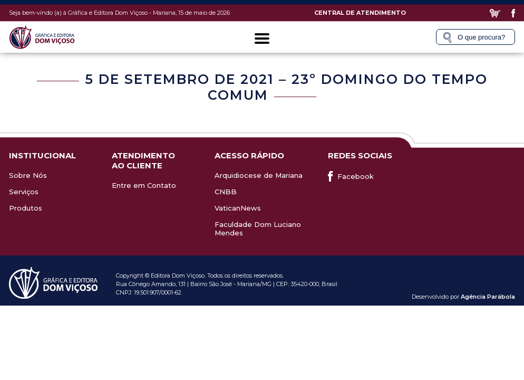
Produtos (25, 208)
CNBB (226, 191)
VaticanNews (238, 208)
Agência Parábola (488, 296)
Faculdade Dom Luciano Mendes (258, 228)
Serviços (23, 191)
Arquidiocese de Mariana (259, 175)
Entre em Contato (144, 185)
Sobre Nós (28, 175)
